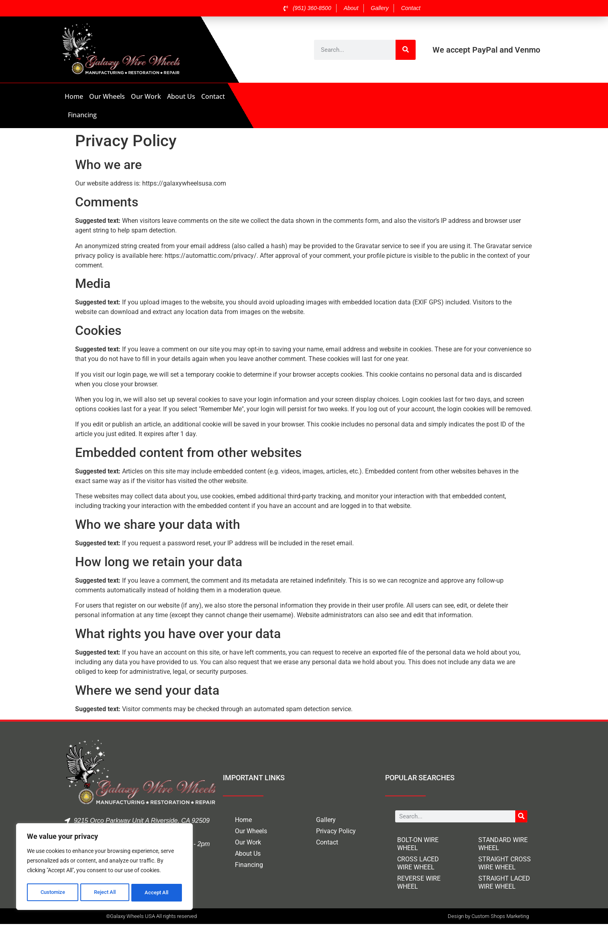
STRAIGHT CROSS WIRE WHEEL (504, 863)
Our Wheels (107, 96)
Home (74, 96)
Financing (82, 114)
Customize (52, 892)
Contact (213, 96)
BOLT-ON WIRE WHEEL (418, 844)
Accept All (157, 892)
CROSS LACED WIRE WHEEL (418, 863)
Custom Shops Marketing (500, 918)
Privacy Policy (336, 831)
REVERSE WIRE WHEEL (419, 882)
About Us (181, 96)
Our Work (146, 96)
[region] (104, 868)
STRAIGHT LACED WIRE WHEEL (504, 882)
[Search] (406, 50)
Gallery (326, 820)
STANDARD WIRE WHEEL (503, 844)
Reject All (105, 892)
